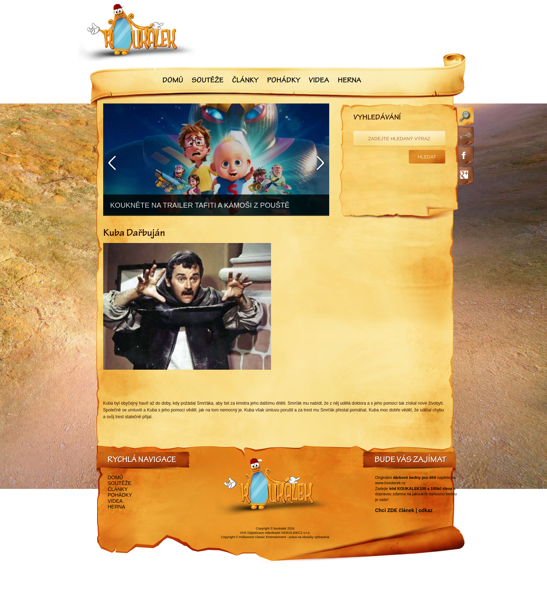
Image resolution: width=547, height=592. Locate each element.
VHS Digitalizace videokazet (260, 533)
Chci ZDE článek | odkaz (404, 510)
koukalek (280, 528)
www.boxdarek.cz (390, 483)
